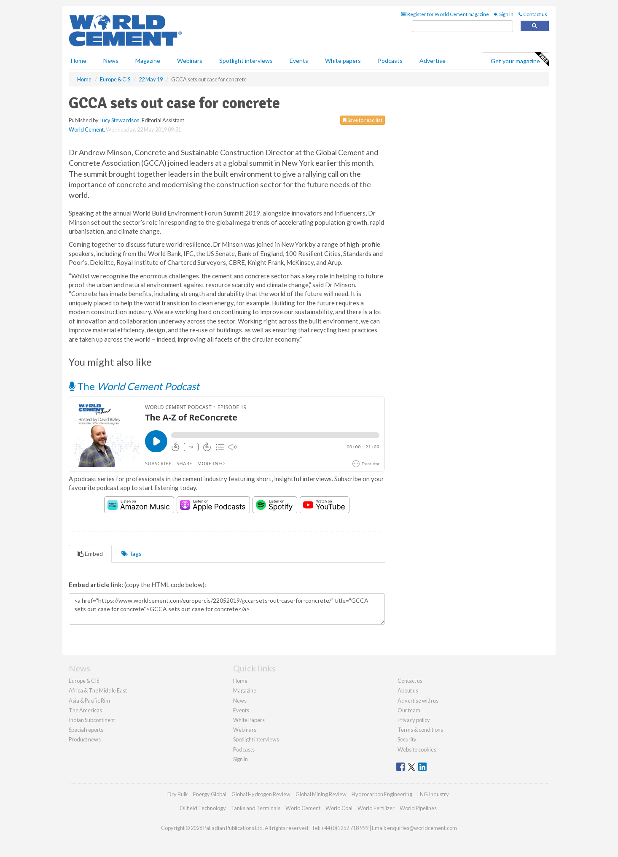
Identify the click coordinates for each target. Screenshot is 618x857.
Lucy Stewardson (119, 120)
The (134, 386)
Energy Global (209, 794)
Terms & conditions (420, 729)
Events (299, 60)
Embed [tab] (90, 553)
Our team (409, 710)
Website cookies (417, 749)
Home (78, 60)
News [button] (110, 60)
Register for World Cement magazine (445, 14)
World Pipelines (418, 808)
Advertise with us (418, 700)
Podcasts (390, 60)
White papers (343, 60)
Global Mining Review (321, 794)
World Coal (338, 808)
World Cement (86, 129)
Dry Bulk (177, 794)
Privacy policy (414, 720)
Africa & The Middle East (98, 690)
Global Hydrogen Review (260, 794)
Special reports (86, 729)
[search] (462, 26)
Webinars (189, 60)
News (240, 700)
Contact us (533, 14)
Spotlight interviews (246, 60)
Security (407, 739)
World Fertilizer (376, 808)
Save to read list (362, 120)
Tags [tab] (131, 553)
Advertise (432, 60)
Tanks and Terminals (255, 808)
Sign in (503, 14)
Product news (85, 739)
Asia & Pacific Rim (89, 700)
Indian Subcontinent (92, 720)
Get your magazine (520, 60)
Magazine (147, 60)
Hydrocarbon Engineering (382, 794)
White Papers (249, 720)
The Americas (85, 710)
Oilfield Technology (203, 808)
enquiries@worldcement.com (422, 828)
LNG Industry (433, 794)
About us (408, 690)
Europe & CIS (84, 680)
